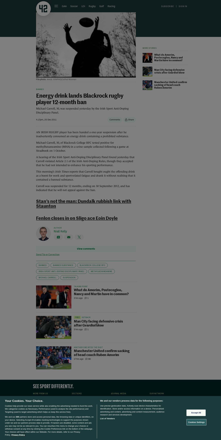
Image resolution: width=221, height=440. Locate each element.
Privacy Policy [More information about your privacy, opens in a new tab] (18, 435)
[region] (110, 418)
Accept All (196, 413)
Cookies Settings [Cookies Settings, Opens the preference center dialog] (196, 422)
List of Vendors (107, 418)
